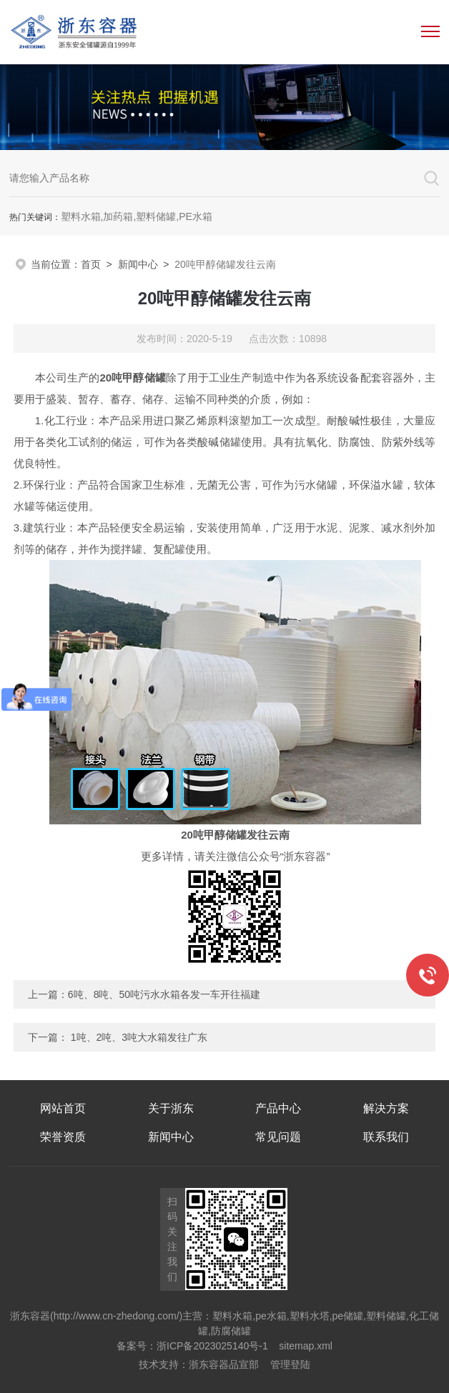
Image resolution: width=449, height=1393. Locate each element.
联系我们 (386, 1137)
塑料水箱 (232, 1316)
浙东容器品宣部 (224, 1364)
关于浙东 (171, 1108)
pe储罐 (348, 1316)
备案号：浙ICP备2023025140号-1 (192, 1346)
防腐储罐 (231, 1331)
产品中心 (278, 1108)
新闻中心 (138, 264)
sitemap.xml (305, 1346)
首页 (91, 264)
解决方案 (386, 1108)
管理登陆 (290, 1364)
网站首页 (63, 1108)
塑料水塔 (310, 1316)
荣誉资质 (63, 1137)
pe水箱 (271, 1316)
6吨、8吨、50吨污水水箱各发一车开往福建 (164, 994)
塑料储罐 (386, 1316)
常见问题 (278, 1137)
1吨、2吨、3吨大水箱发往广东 (139, 1037)
